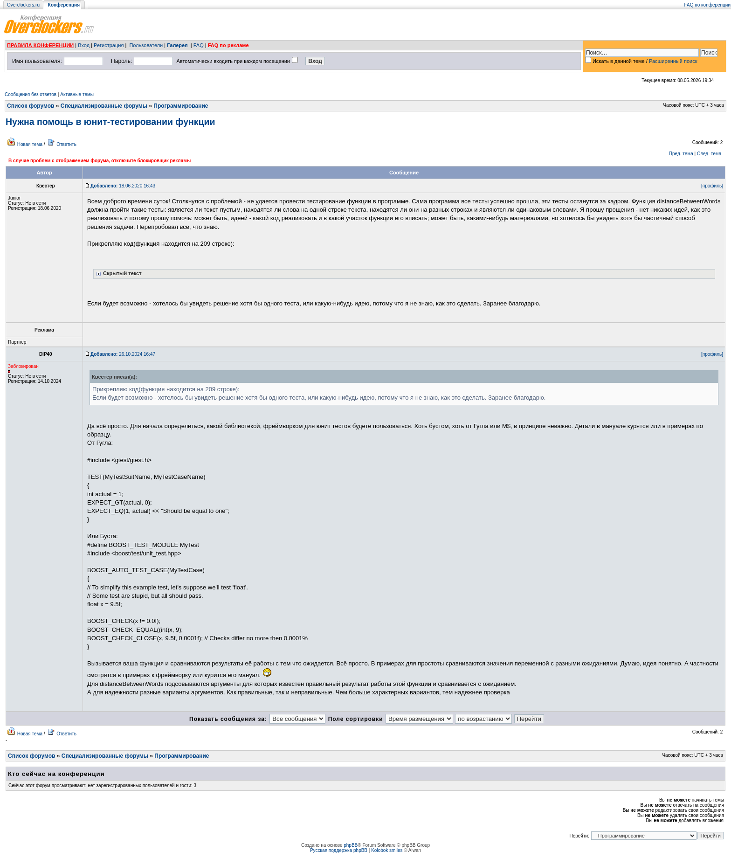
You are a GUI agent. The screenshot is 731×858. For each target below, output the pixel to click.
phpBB (351, 845)
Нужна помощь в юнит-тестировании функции (110, 122)
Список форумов (30, 106)
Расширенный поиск (673, 61)
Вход (84, 45)
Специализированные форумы (104, 106)
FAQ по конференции (707, 4)
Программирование (180, 106)
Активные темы (77, 94)
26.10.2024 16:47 (122, 354)
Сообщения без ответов (30, 94)
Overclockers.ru (23, 4)
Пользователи (146, 45)
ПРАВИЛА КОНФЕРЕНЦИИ (40, 45)
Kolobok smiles (386, 850)
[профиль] (712, 185)
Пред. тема (681, 153)
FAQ (198, 45)
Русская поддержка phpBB (338, 850)
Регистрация (109, 45)
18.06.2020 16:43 (122, 185)
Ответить (66, 144)
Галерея (177, 45)
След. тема (709, 153)
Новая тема (29, 144)
